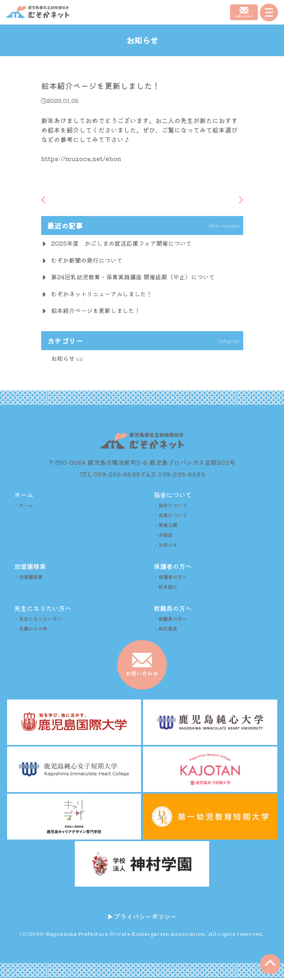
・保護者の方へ (170, 576)
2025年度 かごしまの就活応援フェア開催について (121, 243)
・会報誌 (163, 534)
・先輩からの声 (31, 628)
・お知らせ (165, 544)
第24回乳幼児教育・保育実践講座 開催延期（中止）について (133, 277)
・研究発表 (165, 628)
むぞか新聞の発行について (86, 260)
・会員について (170, 515)
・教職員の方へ (170, 618)
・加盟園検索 (28, 576)
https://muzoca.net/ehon (81, 158)
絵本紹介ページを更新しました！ (95, 310)
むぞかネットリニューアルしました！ (101, 294)
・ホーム (23, 505)
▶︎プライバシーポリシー (142, 916)
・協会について (170, 505)
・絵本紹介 (165, 586)
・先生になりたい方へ (38, 618)
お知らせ (63, 358)
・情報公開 (165, 524)
